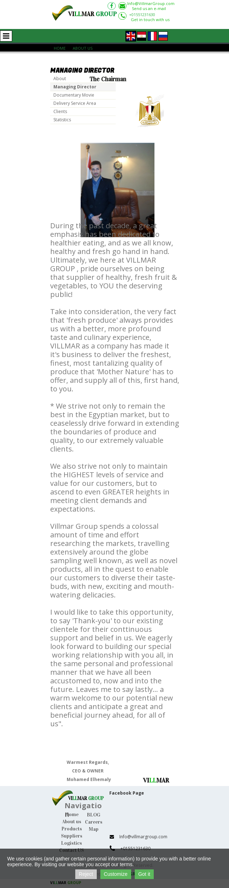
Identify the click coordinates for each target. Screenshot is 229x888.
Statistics (62, 120)
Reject (86, 874)
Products (71, 829)
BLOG (93, 815)
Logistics (71, 843)
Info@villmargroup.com (143, 837)
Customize (116, 874)
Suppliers (71, 836)
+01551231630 (142, 14)
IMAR (87, 798)
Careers (93, 822)
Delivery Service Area (74, 103)
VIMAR (92, 14)
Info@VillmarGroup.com (151, 3)
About (59, 78)
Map (94, 829)
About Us (82, 48)
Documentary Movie (73, 95)
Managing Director (74, 87)
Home (60, 48)
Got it (144, 874)
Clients (60, 111)
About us (71, 822)
